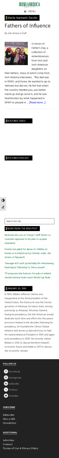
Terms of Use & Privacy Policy (20, 448)
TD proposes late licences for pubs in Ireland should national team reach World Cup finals (28, 276)
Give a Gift (9, 418)
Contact (8, 444)
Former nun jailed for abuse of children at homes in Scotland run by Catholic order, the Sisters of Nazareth (28, 253)
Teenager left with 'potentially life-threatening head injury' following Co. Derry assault (29, 265)
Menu (32, 11)
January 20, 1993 (16, 289)
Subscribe (8, 414)
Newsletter (9, 422)
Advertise (8, 440)
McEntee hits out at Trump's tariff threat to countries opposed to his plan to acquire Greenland (28, 239)
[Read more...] (37, 102)
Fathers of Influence (28, 26)
